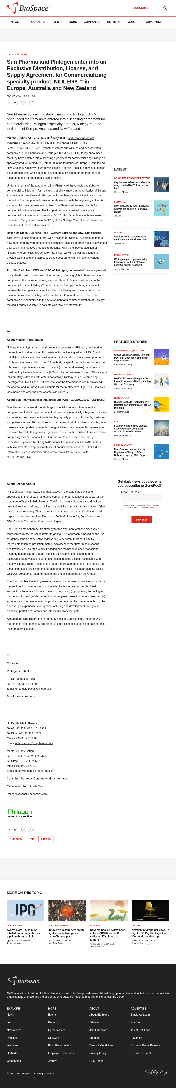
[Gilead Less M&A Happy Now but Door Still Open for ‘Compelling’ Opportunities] (161, 357)
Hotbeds (113, 21)
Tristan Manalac (121, 269)
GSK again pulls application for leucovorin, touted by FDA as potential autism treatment (130, 262)
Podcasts (37, 21)
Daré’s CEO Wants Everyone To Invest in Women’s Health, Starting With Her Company (132, 381)
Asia (31, 838)
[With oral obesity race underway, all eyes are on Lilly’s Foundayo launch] (161, 208)
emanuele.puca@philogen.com (34, 688)
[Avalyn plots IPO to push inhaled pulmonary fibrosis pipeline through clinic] (25, 910)
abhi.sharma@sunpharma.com (34, 743)
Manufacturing (58, 925)
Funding (95, 925)
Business (22, 54)
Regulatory (121, 255)
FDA (116, 421)
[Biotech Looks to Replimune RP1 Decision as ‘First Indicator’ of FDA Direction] (161, 404)
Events (57, 21)
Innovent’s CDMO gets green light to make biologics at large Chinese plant (66, 933)
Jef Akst (117, 216)
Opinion (119, 232)
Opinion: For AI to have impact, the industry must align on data (130, 238)
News (15, 21)
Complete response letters (132, 178)
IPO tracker (14, 925)
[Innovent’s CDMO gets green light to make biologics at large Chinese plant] (67, 910)
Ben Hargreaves (121, 412)
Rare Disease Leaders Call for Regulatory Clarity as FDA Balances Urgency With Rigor (130, 452)
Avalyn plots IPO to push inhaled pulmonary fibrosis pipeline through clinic (23, 933)
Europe (46, 838)
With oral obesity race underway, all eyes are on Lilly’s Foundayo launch (131, 209)
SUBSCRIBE (141, 8)
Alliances (16, 838)
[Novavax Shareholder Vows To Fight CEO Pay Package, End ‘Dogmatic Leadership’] (150, 910)
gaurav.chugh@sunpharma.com (34, 770)
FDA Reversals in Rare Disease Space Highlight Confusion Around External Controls (130, 428)
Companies (92, 21)
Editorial (120, 201)
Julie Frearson (120, 243)
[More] (21, 22)
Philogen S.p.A (56, 153)
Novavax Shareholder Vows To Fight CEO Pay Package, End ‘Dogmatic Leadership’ (150, 933)
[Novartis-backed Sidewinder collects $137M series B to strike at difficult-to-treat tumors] (109, 910)
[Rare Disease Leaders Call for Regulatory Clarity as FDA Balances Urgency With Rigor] (161, 451)
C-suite (136, 925)
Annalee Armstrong (123, 364)
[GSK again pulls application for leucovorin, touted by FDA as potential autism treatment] (161, 261)
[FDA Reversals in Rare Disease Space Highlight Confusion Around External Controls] (161, 428)
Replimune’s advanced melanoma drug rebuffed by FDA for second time (132, 185)
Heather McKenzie (122, 192)
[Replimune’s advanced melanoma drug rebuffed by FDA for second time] (161, 184)
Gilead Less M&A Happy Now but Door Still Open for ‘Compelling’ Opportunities (131, 357)
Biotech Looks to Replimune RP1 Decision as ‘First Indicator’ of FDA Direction (132, 405)
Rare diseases (123, 445)
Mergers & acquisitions (129, 350)
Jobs (73, 21)
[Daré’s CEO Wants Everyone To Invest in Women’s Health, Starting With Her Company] (161, 381)
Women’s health (124, 374)
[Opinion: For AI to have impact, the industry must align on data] (161, 239)
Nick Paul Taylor (55, 943)
